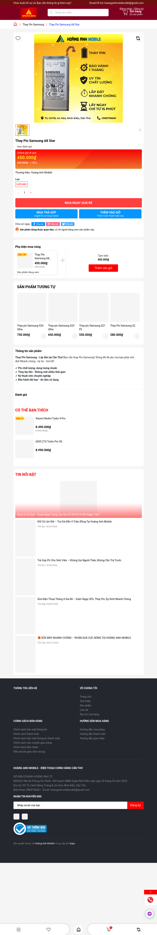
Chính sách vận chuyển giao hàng (32, 742)
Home (78, 929)
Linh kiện (21, 184)
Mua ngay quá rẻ (78, 203)
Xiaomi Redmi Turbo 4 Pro (51, 418)
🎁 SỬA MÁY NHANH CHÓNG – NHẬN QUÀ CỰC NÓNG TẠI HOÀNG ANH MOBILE (84, 637)
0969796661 (33, 789)
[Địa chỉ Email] (78, 805)
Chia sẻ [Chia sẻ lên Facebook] (37, 224)
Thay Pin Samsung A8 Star (42, 256)
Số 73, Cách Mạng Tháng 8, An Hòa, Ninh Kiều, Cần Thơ (54, 785)
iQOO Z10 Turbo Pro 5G (49, 441)
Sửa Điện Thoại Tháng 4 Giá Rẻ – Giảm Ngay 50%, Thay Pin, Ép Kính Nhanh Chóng (84, 599)
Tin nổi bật (25, 474)
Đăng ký (135, 805)
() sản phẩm (136, 14)
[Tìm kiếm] (51, 12)
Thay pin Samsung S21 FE (92, 327)
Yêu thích (48, 929)
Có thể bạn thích (31, 410)
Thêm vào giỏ (110, 214)
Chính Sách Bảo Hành (25, 747)
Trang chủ (85, 696)
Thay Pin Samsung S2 (122, 325)
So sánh (138, 929)
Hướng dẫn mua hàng (92, 729)
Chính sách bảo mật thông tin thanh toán (36, 738)
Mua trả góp (46, 214)
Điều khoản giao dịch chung (29, 751)
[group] (78, 78)
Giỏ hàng (109, 929)
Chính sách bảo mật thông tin (30, 729)
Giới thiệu (85, 701)
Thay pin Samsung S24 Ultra (30, 327)
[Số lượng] (24, 192)
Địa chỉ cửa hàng (89, 714)
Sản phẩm (86, 705)
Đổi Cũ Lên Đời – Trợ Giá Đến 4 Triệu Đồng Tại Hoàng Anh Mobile (74, 521)
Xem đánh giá (24, 146)
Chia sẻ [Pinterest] (52, 224)
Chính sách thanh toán (26, 733)
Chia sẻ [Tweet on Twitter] (67, 224)
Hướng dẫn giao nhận (92, 738)
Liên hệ (84, 709)
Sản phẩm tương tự (36, 287)
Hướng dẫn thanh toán (93, 733)
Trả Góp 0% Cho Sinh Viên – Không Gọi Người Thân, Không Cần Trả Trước (79, 560)
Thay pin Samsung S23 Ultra (61, 327)
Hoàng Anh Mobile (44, 843)
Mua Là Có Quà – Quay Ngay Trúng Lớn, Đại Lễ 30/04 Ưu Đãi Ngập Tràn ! (58, 514)
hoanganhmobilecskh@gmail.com (124, 2)
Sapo (72, 843)
